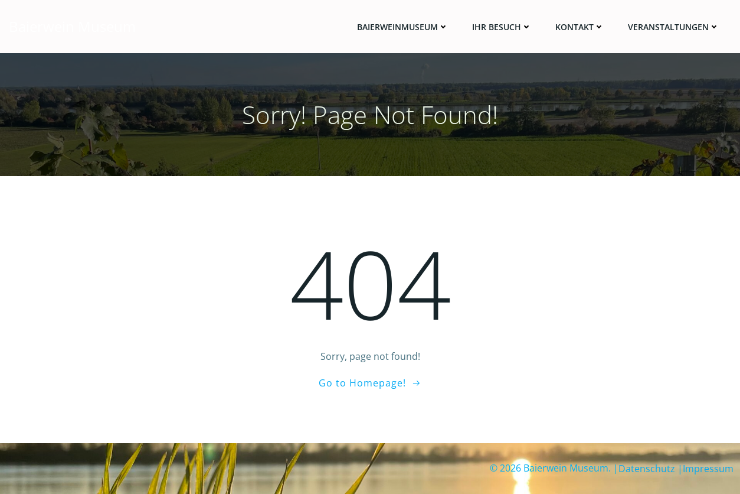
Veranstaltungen (673, 26)
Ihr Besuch (502, 26)
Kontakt (579, 26)
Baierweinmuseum (402, 26)
